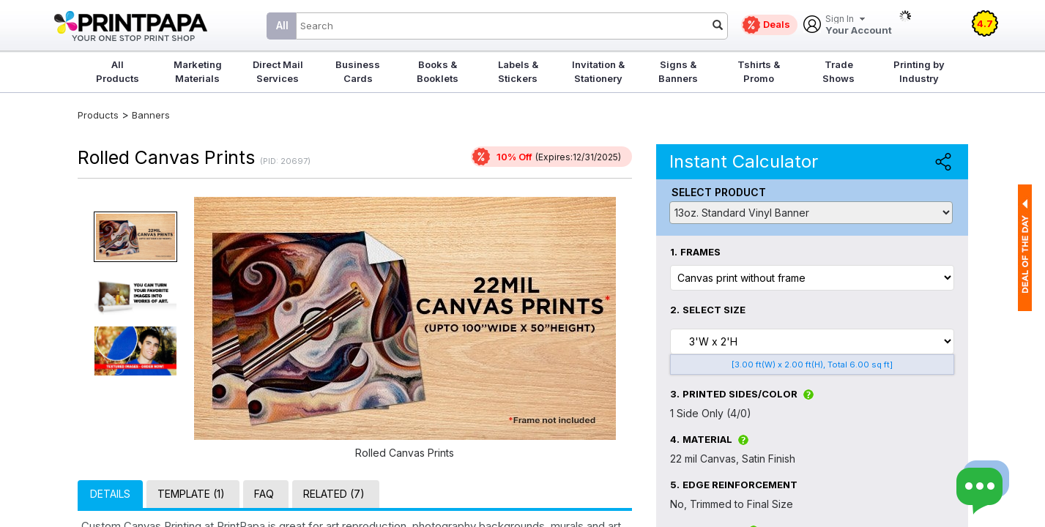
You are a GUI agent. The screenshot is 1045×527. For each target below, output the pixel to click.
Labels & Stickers (518, 71)
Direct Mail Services (278, 71)
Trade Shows (838, 71)
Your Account (858, 25)
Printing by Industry (919, 71)
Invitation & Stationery (598, 71)
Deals (776, 24)
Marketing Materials (198, 71)
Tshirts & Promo (758, 71)
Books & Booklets (437, 71)
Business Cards (357, 71)
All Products (117, 71)
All (282, 25)
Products (98, 115)
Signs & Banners (678, 71)
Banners (151, 115)
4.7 (985, 23)
